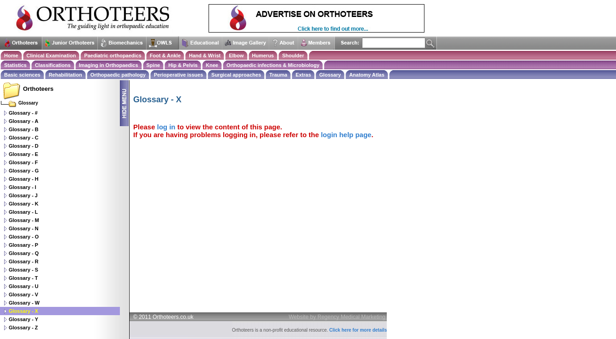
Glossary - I (22, 187)
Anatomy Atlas (366, 75)
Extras (303, 75)
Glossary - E (23, 154)
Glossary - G (24, 170)
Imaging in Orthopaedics (108, 65)
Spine (153, 65)
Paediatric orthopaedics (112, 55)
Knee (212, 65)
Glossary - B (24, 129)
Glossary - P (23, 245)
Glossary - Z (23, 327)
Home (11, 55)
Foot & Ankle (165, 55)
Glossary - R (24, 261)
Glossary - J (23, 195)
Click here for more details (358, 330)
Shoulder (293, 55)
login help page (346, 135)
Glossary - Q (24, 253)
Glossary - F (23, 162)
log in (166, 127)
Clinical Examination (51, 55)
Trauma (278, 75)
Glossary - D (24, 146)
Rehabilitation (65, 75)
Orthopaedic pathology (118, 75)
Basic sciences (22, 75)
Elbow (236, 55)
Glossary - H (24, 179)
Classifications (53, 65)
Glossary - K (24, 203)
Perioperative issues (178, 75)
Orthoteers (38, 88)
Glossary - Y (23, 319)
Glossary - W (24, 303)
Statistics (15, 65)
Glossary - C (24, 137)
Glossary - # (23, 113)
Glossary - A (23, 121)
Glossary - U (24, 286)
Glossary (330, 75)
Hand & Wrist (204, 55)
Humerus (263, 55)
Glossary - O (24, 236)
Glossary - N (24, 228)
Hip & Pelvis (183, 65)
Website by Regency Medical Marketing (337, 317)
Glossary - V (23, 294)
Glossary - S (23, 269)
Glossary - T (23, 278)
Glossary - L (23, 212)
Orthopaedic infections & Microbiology (272, 65)
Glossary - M (24, 220)
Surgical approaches (236, 75)
